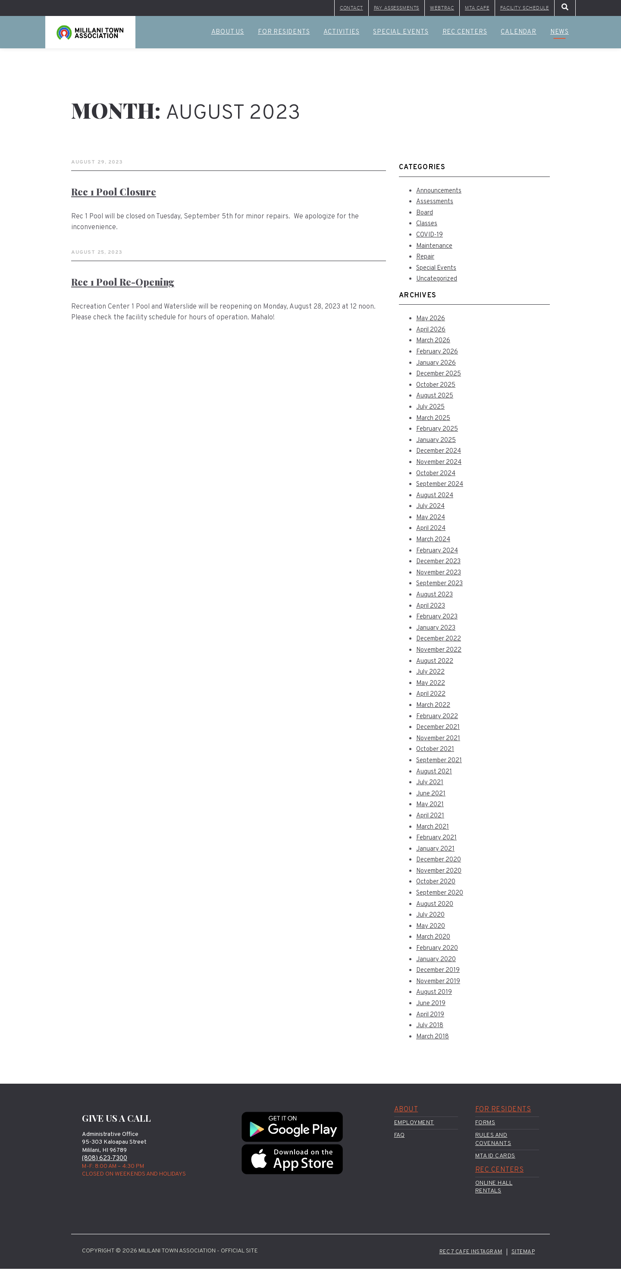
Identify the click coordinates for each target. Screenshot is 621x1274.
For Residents (284, 36)
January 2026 (437, 366)
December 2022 (441, 642)
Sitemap (522, 1256)
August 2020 (436, 907)
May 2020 (431, 929)
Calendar (518, 36)
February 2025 (439, 432)
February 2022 (438, 719)
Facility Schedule (513, 9)
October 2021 (437, 752)
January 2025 (437, 443)
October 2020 (437, 885)
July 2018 (430, 1029)
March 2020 (434, 940)
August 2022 (436, 664)
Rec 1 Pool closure (116, 195)
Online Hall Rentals (494, 1190)
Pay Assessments (334, 9)
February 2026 (438, 355)
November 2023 (441, 575)
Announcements (441, 193)
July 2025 (431, 410)
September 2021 (442, 764)
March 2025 (434, 421)
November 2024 (441, 465)
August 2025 (436, 399)
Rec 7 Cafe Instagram (466, 1256)
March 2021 (434, 830)
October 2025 (438, 388)
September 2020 (443, 896)
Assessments (436, 205)
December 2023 (441, 565)
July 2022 (431, 675)
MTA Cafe (447, 9)
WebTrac (398, 9)
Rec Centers (464, 36)
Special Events (400, 36)
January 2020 (437, 962)
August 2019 (435, 995)
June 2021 (432, 796)
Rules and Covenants (493, 1142)
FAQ (399, 1138)
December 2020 (441, 863)
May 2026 (431, 322)
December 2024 (441, 454)
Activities (341, 36)
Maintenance (436, 249)
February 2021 (438, 841)
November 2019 (440, 984)
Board (425, 215)
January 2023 (437, 631)
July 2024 (431, 509)
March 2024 (434, 543)
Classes (427, 227)
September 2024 (443, 487)
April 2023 (432, 609)
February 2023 (438, 620)
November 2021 (440, 741)
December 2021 (440, 730)
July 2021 (430, 786)
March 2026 (434, 344)
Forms (485, 1126)
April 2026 (432, 332)
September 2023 (443, 587)
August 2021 (435, 774)
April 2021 (432, 819)
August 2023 (436, 598)
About (406, 1113)
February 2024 (439, 553)
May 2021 (430, 808)
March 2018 (434, 1039)
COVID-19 (430, 238)
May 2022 (431, 686)
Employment (414, 1126)
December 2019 (440, 973)
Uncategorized (439, 282)
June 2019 (432, 1007)
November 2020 (441, 874)
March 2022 (434, 708)
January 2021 (436, 852)
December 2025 (441, 377)
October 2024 (438, 476)
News (559, 36)
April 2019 (432, 1017)
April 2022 (432, 697)
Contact (270, 9)
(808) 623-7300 (106, 1161)
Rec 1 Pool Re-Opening (126, 285)
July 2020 (431, 918)
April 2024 (432, 531)
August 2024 (436, 498)
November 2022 (441, 653)
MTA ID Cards (495, 1159)
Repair (426, 260)
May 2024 (431, 520)
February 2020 (438, 951)
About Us (227, 36)
